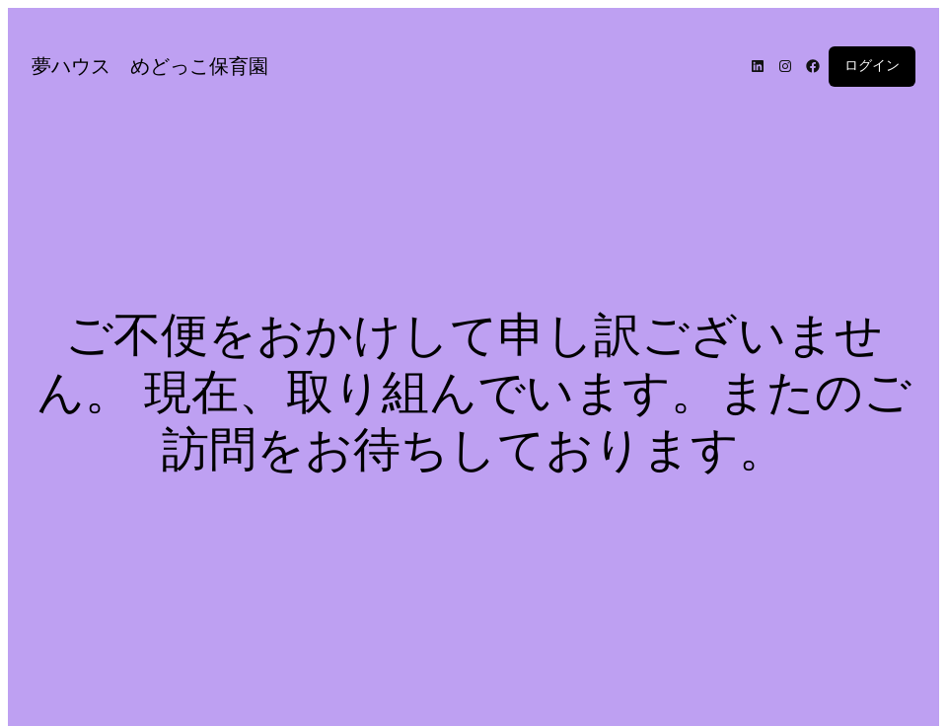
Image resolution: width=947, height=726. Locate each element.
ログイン (872, 65)
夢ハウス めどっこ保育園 (150, 66)
